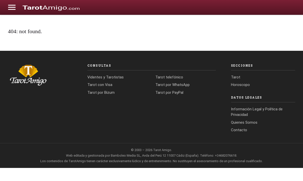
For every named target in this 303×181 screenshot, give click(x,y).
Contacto (239, 130)
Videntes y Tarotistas (105, 77)
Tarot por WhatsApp (172, 84)
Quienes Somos (244, 122)
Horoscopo (240, 84)
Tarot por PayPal (169, 92)
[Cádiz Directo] (51, 7)
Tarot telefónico (169, 77)
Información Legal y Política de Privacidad (257, 112)
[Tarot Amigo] (40, 74)
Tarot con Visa (99, 84)
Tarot (235, 77)
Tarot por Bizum (101, 92)
